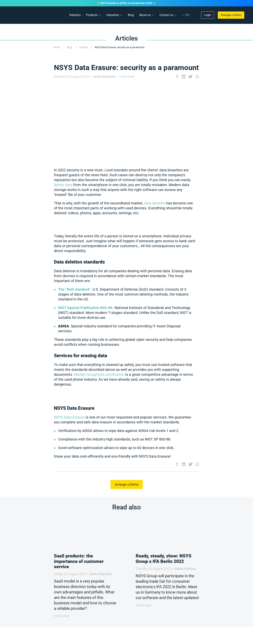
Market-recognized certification (99, 374)
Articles (83, 47)
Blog (131, 15)
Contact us (166, 15)
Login (207, 15)
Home (56, 47)
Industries (112, 15)
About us (145, 15)
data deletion (154, 203)
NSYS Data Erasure (69, 417)
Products (92, 15)
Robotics (75, 15)
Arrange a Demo (231, 15)
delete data (63, 185)
